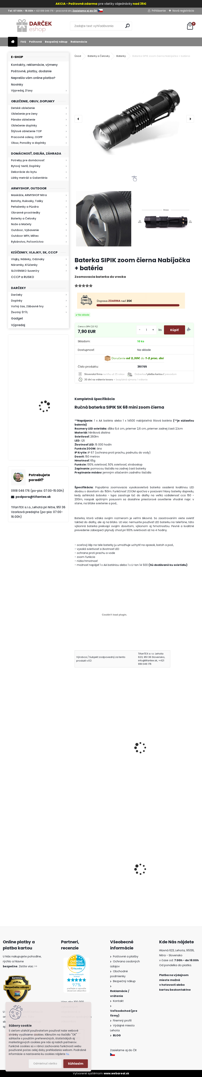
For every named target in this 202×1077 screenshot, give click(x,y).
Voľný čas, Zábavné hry (27, 306)
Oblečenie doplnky (24, 125)
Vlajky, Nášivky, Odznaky (27, 259)
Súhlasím (75, 1063)
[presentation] (78, 119)
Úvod (78, 56)
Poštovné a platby (125, 956)
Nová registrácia (183, 11)
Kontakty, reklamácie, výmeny (34, 65)
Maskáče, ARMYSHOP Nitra (29, 195)
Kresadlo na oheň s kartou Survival (46, 361)
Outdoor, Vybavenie (25, 230)
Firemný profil (122, 1020)
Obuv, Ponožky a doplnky (28, 143)
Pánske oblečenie (23, 120)
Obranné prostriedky (25, 212)
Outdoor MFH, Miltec (25, 236)
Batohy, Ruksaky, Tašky (27, 201)
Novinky (17, 84)
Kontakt (118, 1001)
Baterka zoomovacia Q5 (49, 440)
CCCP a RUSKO (22, 277)
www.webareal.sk (116, 1073)
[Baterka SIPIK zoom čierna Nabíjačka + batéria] (134, 119)
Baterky (121, 56)
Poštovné (35, 42)
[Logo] (34, 26)
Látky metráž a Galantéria (29, 178)
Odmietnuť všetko (45, 1063)
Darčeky (16, 295)
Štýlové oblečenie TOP (26, 131)
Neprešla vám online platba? (33, 78)
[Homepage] (12, 42)
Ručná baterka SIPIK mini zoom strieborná (100, 754)
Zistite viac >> (28, 966)
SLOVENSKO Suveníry (25, 271)
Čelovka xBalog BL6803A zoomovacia (156, 754)
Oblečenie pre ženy (24, 114)
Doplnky (16, 301)
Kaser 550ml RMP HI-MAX (49, 399)
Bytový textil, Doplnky (25, 166)
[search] (127, 26)
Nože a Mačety (21, 224)
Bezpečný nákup (56, 42)
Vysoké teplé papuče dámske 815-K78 (102, 880)
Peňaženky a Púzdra (25, 207)
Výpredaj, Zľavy (22, 90)
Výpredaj (18, 325)
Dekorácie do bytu (24, 172)
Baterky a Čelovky (23, 218)
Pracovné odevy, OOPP (26, 137)
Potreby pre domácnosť (27, 160)
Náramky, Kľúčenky (24, 265)
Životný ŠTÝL (19, 312)
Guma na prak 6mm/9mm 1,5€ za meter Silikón (163, 882)
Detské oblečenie (23, 108)
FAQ (23, 42)
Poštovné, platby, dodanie (31, 71)
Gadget (17, 318)
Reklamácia (79, 42)
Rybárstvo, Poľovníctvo (27, 242)
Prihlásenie (159, 11)
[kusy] (144, 330)
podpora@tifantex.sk (33, 497)
